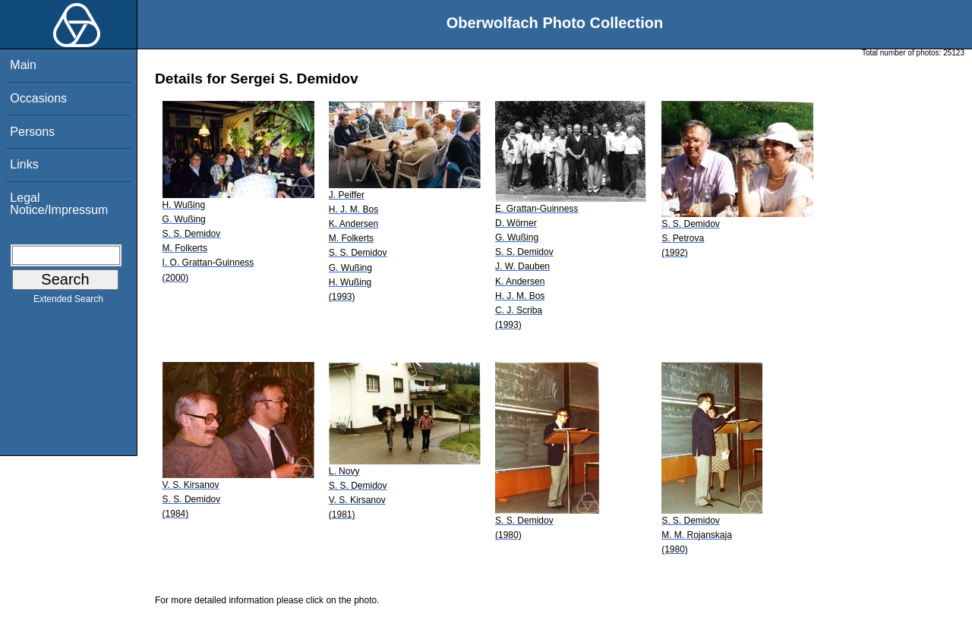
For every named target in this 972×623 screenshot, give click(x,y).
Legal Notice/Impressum (59, 203)
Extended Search (68, 302)
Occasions (38, 98)
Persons (32, 131)
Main (23, 64)
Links (24, 164)
